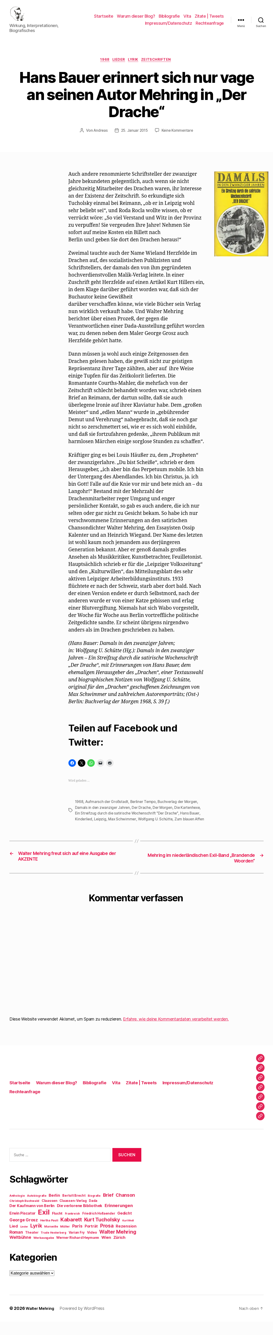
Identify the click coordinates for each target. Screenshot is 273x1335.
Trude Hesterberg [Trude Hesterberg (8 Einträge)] (53, 1246)
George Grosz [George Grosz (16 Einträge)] (23, 1233)
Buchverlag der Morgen (180, 809)
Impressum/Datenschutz (168, 26)
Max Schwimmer (123, 826)
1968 (102, 67)
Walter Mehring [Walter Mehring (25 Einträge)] (117, 1245)
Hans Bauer (192, 820)
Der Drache (142, 815)
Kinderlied (84, 826)
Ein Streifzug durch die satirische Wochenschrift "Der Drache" (128, 820)
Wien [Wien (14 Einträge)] (106, 1250)
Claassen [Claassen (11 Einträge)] (49, 1214)
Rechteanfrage (210, 26)
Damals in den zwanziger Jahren (103, 815)
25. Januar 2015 (134, 138)
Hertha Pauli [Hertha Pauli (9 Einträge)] (49, 1234)
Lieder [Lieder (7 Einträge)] (24, 1240)
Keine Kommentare (178, 138)
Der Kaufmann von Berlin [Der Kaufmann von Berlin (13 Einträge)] (32, 1219)
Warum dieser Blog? (136, 19)
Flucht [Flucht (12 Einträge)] (57, 1226)
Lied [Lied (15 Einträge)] (13, 1239)
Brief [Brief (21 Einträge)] (108, 1208)
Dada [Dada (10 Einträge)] (93, 1214)
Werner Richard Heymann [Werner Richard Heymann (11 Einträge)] (77, 1251)
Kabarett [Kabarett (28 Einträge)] (71, 1233)
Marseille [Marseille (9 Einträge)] (51, 1240)
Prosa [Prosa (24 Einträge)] (107, 1239)
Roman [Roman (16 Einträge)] (16, 1245)
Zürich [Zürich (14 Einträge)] (119, 1250)
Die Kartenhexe (189, 815)
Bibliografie (169, 19)
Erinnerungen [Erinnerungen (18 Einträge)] (119, 1218)
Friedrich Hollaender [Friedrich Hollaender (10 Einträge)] (98, 1227)
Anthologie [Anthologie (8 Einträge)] (17, 1209)
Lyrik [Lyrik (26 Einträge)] (36, 1239)
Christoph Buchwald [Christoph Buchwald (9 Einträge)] (24, 1214)
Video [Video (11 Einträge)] (92, 1246)
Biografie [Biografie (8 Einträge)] (94, 1209)
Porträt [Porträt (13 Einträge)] (91, 1239)
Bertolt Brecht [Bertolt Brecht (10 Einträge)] (73, 1209)
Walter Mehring (41, 1321)
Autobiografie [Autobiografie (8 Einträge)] (37, 1209)
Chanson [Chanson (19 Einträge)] (125, 1208)
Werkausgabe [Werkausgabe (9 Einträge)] (43, 1251)
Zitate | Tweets (209, 19)
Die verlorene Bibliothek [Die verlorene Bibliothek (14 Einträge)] (80, 1219)
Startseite (103, 19)
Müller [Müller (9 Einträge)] (65, 1240)
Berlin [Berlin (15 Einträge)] (54, 1208)
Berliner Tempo (144, 809)
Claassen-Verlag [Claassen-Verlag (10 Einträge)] (73, 1214)
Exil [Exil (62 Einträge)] (44, 1225)
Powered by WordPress (85, 1321)
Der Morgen (164, 815)
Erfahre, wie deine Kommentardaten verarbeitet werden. (176, 1032)
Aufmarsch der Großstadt (108, 809)
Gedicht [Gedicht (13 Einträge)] (124, 1226)
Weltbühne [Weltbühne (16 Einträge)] (20, 1250)
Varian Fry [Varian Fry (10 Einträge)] (77, 1246)
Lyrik (135, 67)
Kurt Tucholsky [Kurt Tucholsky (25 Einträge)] (102, 1233)
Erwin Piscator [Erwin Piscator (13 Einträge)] (22, 1226)
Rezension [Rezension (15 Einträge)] (126, 1239)
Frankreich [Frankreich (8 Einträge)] (72, 1227)
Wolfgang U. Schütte (157, 826)
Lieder (118, 67)
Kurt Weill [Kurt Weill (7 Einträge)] (128, 1234)
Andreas (99, 138)
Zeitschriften (160, 67)
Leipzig (101, 826)
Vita (187, 19)
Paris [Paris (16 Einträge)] (77, 1239)
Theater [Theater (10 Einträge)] (31, 1246)
